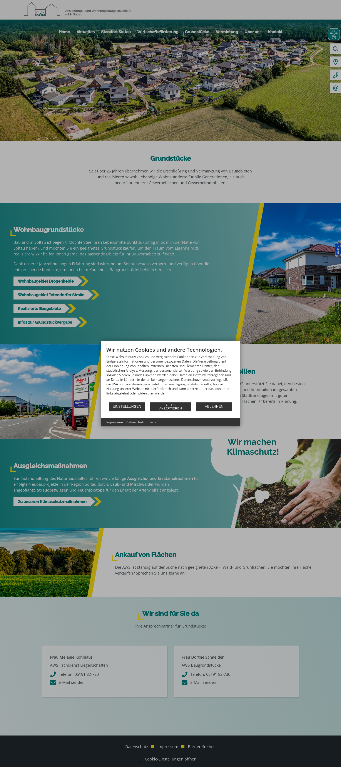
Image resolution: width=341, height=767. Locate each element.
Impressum (114, 422)
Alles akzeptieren (170, 406)
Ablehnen (214, 406)
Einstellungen (127, 406)
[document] (170, 374)
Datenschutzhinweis (141, 422)
